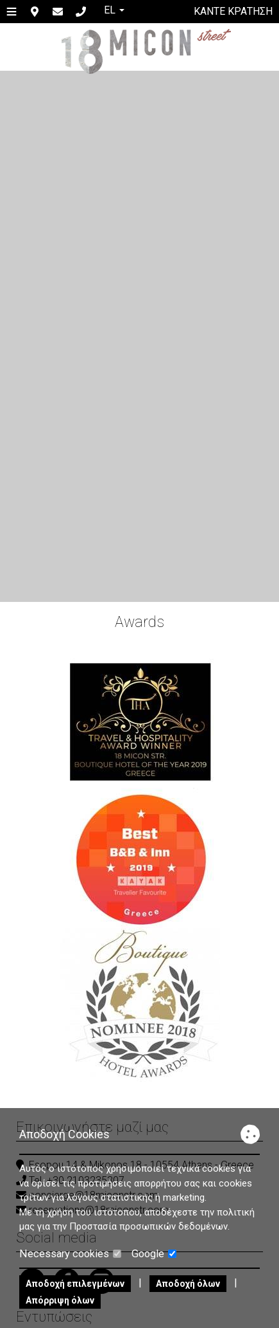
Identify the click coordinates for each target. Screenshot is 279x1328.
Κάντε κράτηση (233, 11)
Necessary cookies (70, 1254)
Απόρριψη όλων (60, 1300)
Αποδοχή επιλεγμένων (75, 1283)
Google (153, 1254)
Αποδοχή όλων (188, 1283)
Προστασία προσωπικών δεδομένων (148, 1226)
